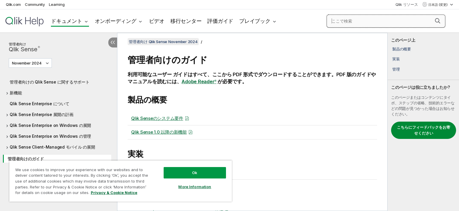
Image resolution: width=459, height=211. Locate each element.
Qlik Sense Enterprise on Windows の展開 (50, 125)
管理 (396, 69)
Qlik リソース (406, 4)
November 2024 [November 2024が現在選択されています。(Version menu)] (27, 63)
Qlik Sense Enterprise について (39, 103)
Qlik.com (13, 4)
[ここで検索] (386, 21)
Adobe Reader (198, 81)
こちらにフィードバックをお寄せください (423, 130)
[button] (437, 21)
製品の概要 (401, 49)
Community (35, 4)
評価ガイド (220, 21)
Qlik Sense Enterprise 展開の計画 (41, 114)
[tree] (58, 119)
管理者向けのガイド (26, 158)
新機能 (16, 92)
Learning (56, 4)
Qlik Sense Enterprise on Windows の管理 (50, 136)
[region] (120, 181)
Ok (194, 172)
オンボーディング (115, 21)
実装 (396, 59)
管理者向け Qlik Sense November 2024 (163, 41)
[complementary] (423, 122)
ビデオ (157, 21)
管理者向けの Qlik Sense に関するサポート (50, 81)
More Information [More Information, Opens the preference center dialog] (194, 186)
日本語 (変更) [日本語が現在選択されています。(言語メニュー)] (438, 5)
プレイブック (254, 21)
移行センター (186, 21)
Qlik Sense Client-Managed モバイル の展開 (52, 146)
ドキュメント (66, 21)
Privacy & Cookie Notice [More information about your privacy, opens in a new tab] (114, 192)
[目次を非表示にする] (112, 42)
